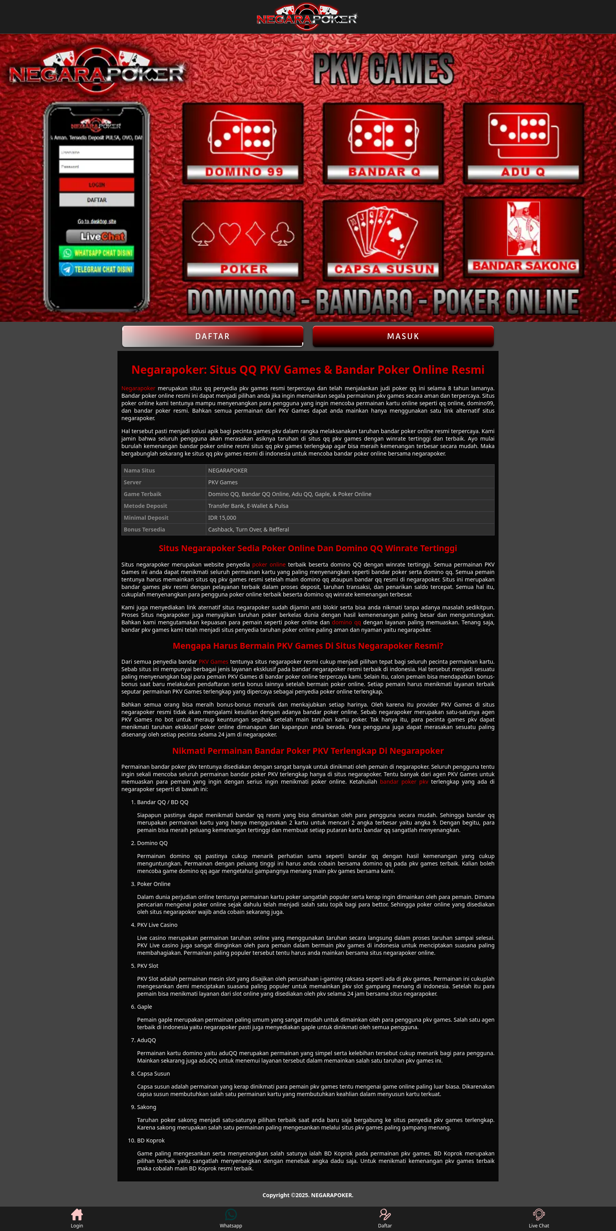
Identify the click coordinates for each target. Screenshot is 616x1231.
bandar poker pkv (404, 781)
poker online (269, 564)
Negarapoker (138, 388)
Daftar (212, 336)
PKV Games (214, 661)
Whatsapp (231, 1219)
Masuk (403, 336)
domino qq (346, 622)
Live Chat (539, 1219)
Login (77, 1219)
